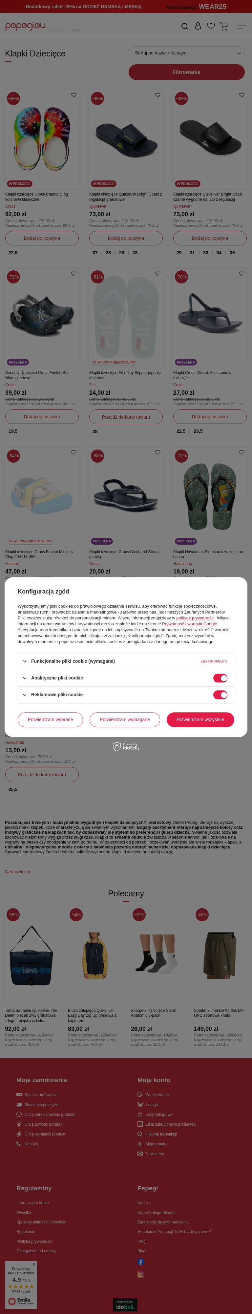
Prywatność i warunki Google (189, 623)
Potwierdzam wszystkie (200, 719)
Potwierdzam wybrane (50, 719)
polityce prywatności (195, 617)
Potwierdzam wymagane (125, 719)
